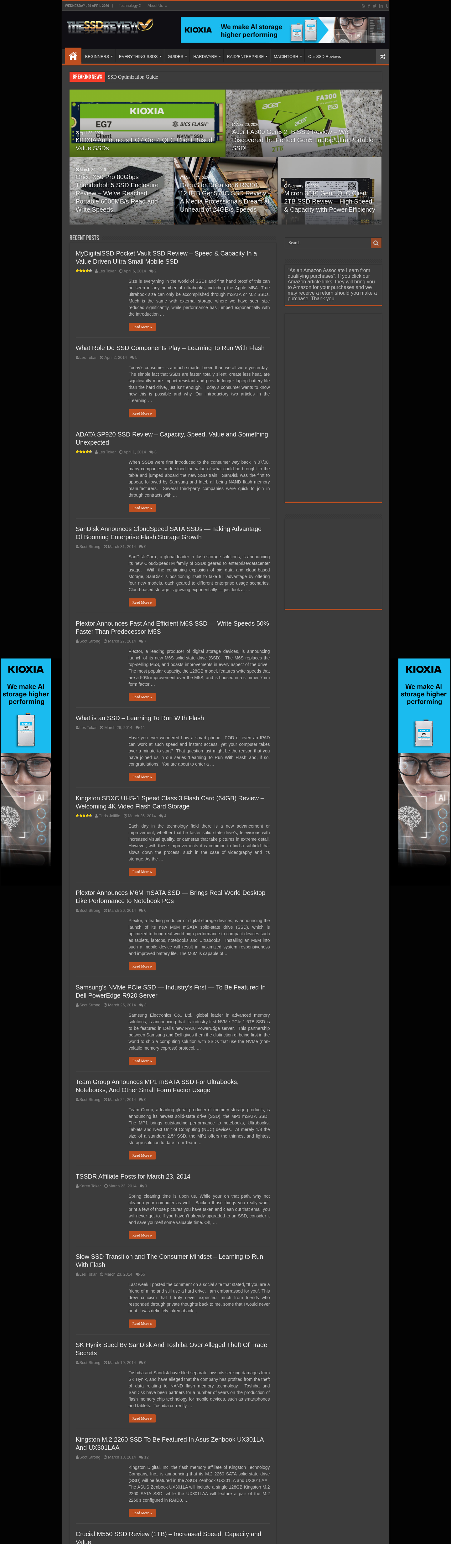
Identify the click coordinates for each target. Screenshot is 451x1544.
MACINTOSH (286, 56)
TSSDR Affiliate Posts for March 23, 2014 (133, 1176)
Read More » (142, 327)
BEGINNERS (97, 56)
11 (143, 727)
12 (146, 1457)
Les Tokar (107, 271)
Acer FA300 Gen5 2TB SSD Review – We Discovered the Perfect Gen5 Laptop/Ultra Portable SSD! (302, 140)
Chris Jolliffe (109, 815)
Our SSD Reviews (324, 56)
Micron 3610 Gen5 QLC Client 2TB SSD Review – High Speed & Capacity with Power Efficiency (329, 201)
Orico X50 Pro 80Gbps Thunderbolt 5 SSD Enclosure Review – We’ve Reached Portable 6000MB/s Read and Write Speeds (117, 193)
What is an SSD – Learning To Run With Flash (140, 718)
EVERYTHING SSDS (138, 56)
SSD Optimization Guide (133, 77)
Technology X (130, 5)
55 (143, 1274)
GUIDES (175, 56)
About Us (155, 5)
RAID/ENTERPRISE (245, 56)
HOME (73, 56)
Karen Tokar (90, 1186)
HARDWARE (205, 56)
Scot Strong (90, 546)
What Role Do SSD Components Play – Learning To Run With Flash (170, 347)
